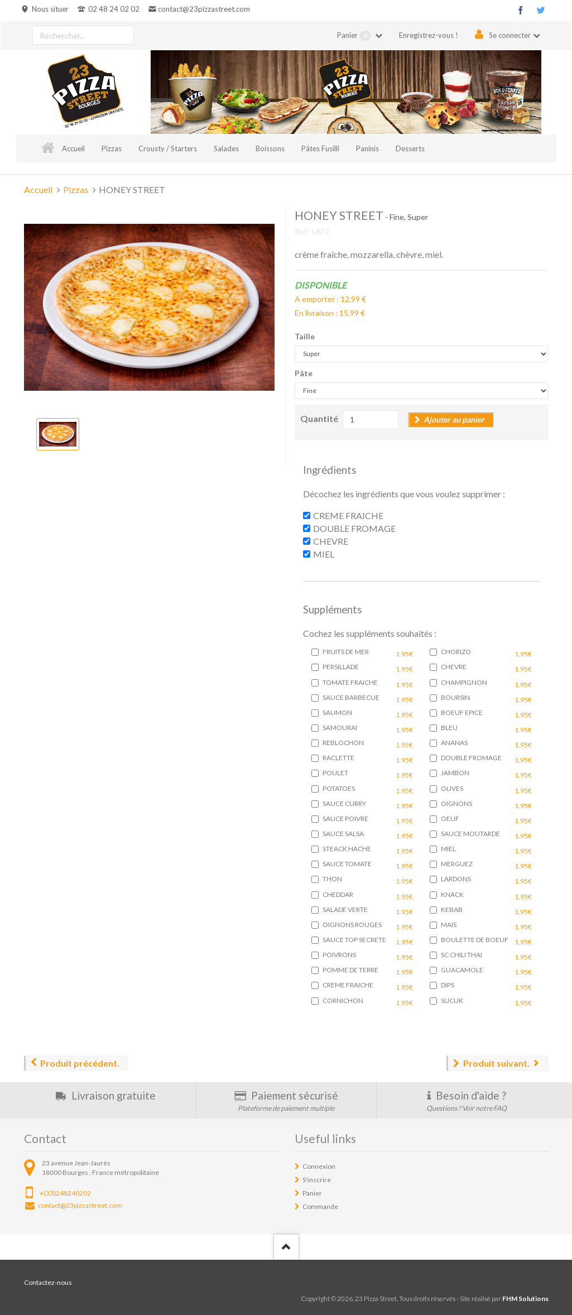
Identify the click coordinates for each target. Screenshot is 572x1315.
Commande (320, 1206)
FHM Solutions (525, 1298)
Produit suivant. (496, 1063)
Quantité (319, 418)
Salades (226, 148)
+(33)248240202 (65, 1193)
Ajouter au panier (454, 419)
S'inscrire (316, 1179)
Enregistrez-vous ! (428, 35)
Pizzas (112, 148)
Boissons (270, 148)
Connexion (318, 1166)
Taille (305, 336)
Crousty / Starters (167, 148)
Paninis (367, 148)
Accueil (73, 148)
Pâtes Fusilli (320, 148)
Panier (355, 36)
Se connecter (510, 35)
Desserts (410, 148)
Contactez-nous (48, 1282)
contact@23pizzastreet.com (204, 8)
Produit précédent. (79, 1063)
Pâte (304, 373)
